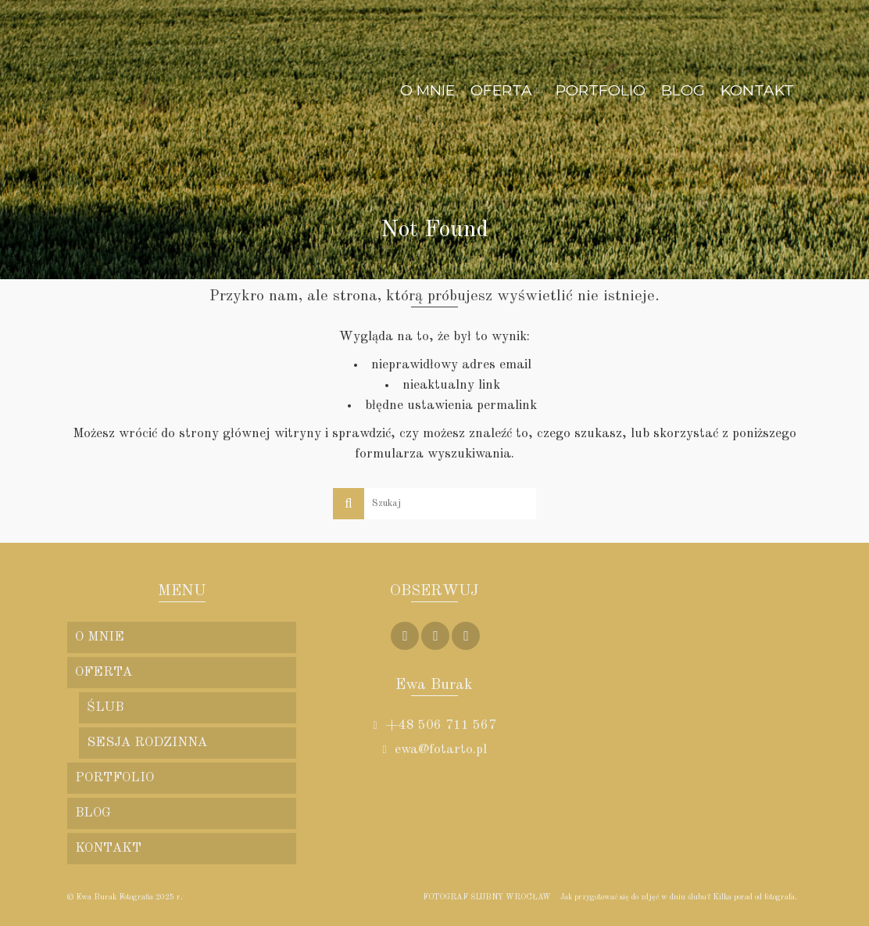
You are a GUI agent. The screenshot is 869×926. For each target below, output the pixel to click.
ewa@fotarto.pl (434, 749)
